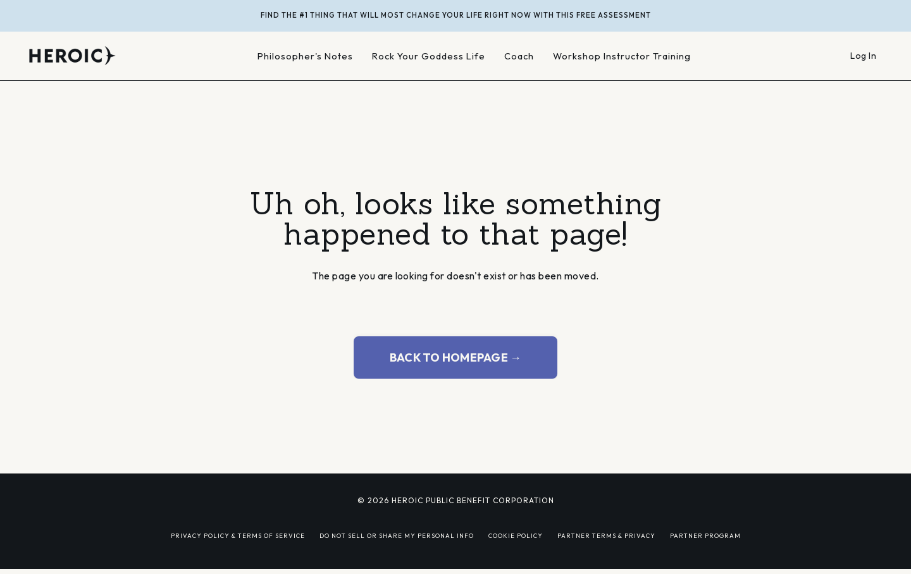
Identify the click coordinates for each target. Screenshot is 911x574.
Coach (519, 56)
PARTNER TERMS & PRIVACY (606, 535)
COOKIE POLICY (515, 535)
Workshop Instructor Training (622, 56)
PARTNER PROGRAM (705, 535)
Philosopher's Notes (305, 56)
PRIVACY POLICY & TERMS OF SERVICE (238, 535)
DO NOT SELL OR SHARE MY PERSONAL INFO (396, 535)
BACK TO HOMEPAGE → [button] (456, 357)
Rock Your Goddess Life (428, 56)
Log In (863, 55)
